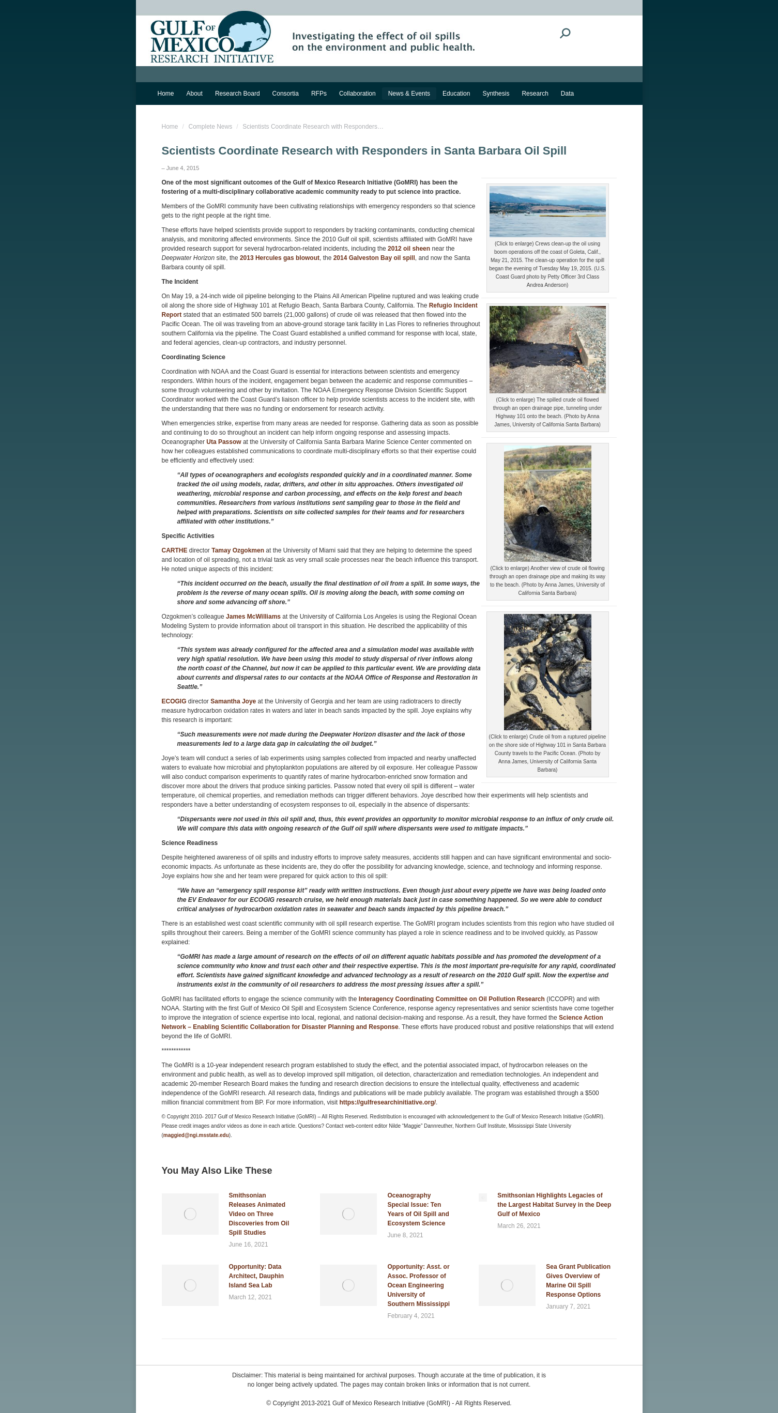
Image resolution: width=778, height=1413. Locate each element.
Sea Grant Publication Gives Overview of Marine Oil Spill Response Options (578, 1280)
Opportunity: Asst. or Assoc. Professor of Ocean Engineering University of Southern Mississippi (418, 1285)
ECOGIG (174, 701)
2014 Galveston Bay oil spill (374, 258)
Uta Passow (223, 442)
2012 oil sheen (409, 248)
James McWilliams (253, 616)
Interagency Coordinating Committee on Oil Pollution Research (452, 999)
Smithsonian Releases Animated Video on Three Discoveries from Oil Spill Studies (259, 1214)
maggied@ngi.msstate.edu (196, 1135)
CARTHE (175, 550)
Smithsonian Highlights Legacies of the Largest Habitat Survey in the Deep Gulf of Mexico (554, 1205)
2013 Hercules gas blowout (279, 258)
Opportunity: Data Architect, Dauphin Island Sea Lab (256, 1276)
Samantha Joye (233, 701)
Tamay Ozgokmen (237, 550)
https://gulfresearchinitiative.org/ (387, 1102)
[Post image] (190, 1214)
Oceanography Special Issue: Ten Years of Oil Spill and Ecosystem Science (418, 1209)
